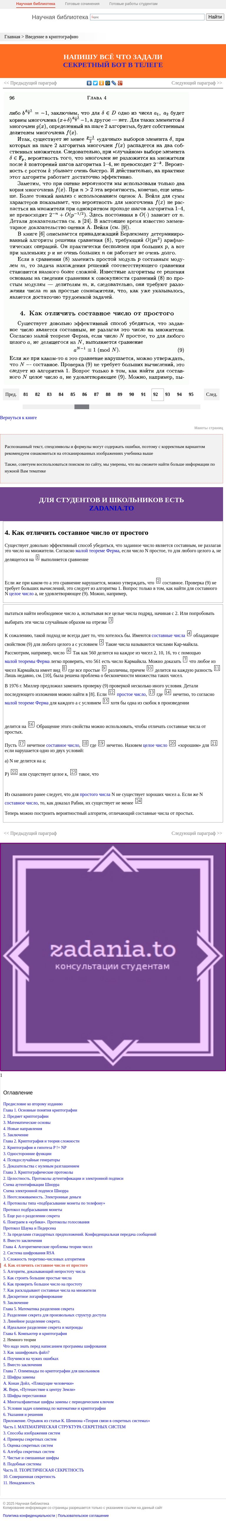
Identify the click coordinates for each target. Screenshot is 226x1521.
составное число (62, 745)
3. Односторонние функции (27, 1154)
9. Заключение (15, 1303)
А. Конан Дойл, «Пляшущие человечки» (38, 1383)
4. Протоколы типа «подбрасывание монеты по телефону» (54, 1203)
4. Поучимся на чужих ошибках (31, 1358)
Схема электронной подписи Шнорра (36, 1191)
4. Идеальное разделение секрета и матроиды (43, 1327)
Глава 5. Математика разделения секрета (38, 1309)
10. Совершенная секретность (29, 1476)
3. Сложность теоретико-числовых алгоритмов (44, 1259)
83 (49, 394)
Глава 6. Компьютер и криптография (35, 1333)
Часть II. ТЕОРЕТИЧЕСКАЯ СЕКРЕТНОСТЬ (43, 1470)
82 (37, 394)
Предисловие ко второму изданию (33, 1104)
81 (26, 394)
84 (61, 394)
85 (73, 394)
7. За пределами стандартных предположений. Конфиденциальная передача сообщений (79, 1234)
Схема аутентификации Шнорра (31, 1184)
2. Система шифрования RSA (28, 1253)
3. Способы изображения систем (31, 1433)
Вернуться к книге (18, 417)
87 (96, 394)
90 (131, 394)
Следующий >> (197, 82)
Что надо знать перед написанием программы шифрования (54, 1346)
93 (167, 394)
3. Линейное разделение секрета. (32, 1321)
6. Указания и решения (23, 1414)
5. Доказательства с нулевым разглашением (41, 1166)
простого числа (95, 794)
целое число (21, 593)
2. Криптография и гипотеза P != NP (35, 1147)
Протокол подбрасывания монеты (32, 1209)
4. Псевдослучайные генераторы (31, 1160)
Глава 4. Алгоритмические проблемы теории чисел (47, 1247)
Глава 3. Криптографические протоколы (38, 1172)
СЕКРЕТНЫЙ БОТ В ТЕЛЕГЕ (113, 65)
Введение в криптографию (51, 36)
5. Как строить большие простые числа (37, 1278)
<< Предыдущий (30, 82)
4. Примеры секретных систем (29, 1439)
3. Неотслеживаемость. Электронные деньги (42, 1197)
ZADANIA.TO (111, 508)
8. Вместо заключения (22, 1240)
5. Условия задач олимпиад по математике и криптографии (54, 1408)
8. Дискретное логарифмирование (32, 1296)
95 (191, 394)
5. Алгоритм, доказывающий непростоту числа (44, 1271)
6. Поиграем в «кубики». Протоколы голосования (46, 1222)
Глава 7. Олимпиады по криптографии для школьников (51, 1371)
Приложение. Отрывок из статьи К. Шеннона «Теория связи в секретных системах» (76, 1421)
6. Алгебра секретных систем (28, 1451)
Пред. (11, 394)
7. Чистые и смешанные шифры (31, 1458)
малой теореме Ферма (97, 550)
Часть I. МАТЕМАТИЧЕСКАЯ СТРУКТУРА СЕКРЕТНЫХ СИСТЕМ (64, 1427)
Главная (12, 36)
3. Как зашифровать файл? (26, 1352)
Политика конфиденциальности (29, 1516)
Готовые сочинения (82, 3)
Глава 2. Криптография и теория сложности (41, 1141)
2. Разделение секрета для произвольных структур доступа (54, 1315)
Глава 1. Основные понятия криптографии (40, 1110)
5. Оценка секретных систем (28, 1445)
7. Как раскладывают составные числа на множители (49, 1290)
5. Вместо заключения (22, 1365)
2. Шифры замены (19, 1377)
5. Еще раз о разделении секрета (31, 1216)
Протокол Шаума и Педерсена (29, 1228)
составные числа (168, 635)
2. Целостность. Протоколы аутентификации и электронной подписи (63, 1178)
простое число (131, 694)
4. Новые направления (22, 1129)
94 (179, 394)
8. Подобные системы (22, 1464)
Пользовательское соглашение (83, 1516)
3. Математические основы (27, 1122)
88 (108, 394)
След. (211, 394)
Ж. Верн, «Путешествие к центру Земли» (39, 1389)
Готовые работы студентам (133, 3)
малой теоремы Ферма (27, 661)
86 (84, 394)
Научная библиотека (35, 3)
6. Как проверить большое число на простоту (42, 1284)
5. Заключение (15, 1135)
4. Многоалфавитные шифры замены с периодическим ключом (58, 1402)
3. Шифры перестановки (24, 1396)
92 (155, 394)
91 (143, 394)
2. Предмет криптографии (26, 1116)
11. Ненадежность (19, 1483)
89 (120, 394)
